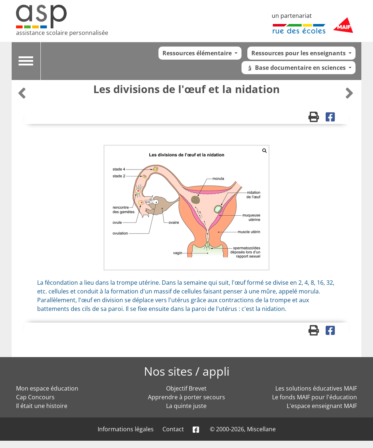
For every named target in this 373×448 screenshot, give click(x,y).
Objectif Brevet (186, 388)
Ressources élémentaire (197, 53)
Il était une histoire (41, 406)
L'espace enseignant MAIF (322, 406)
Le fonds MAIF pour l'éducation (314, 397)
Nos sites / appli (186, 371)
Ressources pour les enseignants (299, 53)
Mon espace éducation (47, 388)
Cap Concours (35, 397)
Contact (173, 429)
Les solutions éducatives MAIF (316, 388)
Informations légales (126, 429)
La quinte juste (186, 406)
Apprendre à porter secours (186, 397)
